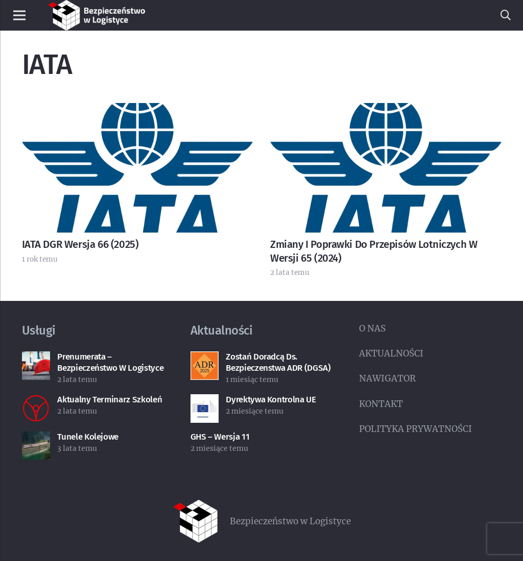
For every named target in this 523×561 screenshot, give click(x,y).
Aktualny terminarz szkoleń (109, 399)
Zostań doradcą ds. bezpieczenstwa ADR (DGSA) (278, 362)
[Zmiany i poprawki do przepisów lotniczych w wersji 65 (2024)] (386, 111)
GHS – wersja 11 (220, 436)
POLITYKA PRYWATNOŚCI (415, 429)
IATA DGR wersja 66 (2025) (80, 244)
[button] (505, 15)
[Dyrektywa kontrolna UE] (205, 402)
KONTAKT (381, 404)
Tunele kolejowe (87, 436)
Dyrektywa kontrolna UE (271, 399)
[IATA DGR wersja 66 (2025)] (137, 111)
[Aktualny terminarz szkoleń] (36, 402)
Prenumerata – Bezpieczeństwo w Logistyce (110, 362)
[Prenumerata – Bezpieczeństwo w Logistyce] (36, 359)
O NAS (372, 328)
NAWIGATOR (387, 378)
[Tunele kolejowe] (36, 439)
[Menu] (19, 15)
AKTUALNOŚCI (391, 353)
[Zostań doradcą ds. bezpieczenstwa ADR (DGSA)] (205, 359)
